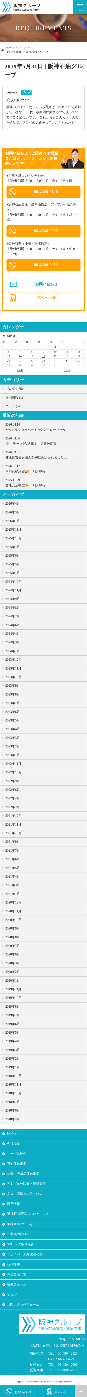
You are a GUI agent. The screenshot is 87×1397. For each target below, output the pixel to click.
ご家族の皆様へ (18, 1234)
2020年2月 (12, 972)
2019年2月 (12, 1058)
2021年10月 (13, 833)
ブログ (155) (14, 389)
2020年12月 (13, 902)
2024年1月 (12, 651)
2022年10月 (13, 772)
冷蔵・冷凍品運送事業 (23, 1174)
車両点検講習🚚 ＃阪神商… (44, 468)
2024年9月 (12, 599)
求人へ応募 (46, 298)
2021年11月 (13, 824)
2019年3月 (12, 1050)
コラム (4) (12, 406)
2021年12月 (13, 815)
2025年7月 (12, 547)
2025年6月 (12, 555)
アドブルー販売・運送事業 (26, 1184)
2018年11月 (13, 1084)
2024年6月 (12, 625)
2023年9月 (12, 685)
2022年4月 (12, 798)
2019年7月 (12, 1015)
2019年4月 (12, 1041)
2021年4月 (12, 876)
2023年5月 (12, 720)
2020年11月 (13, 911)
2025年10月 (13, 538)
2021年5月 (12, 868)
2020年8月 (12, 937)
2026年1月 (12, 521)
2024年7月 (12, 616)
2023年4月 (12, 729)
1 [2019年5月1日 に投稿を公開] (31, 347)
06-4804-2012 (46, 265)
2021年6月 (12, 859)
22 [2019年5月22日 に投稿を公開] (31, 360)
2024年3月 (12, 642)
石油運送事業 (16, 1164)
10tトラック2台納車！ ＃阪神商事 (44, 440)
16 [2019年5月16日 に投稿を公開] (43, 356)
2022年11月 (13, 764)
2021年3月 (12, 885)
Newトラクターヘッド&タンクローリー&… (44, 426)
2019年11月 (13, 989)
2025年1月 (12, 573)
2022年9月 (12, 781)
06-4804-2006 (46, 231)
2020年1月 (12, 980)
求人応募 (56, 1391)
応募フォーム (16, 1284)
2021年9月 (12, 841)
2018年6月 (12, 1110)
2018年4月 (12, 1119)
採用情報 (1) (14, 397)
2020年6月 (12, 954)
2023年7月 (12, 703)
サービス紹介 (16, 1153)
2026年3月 (12, 512)
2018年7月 (12, 1102)
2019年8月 (12, 1006)
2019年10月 (13, 998)
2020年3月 (12, 963)
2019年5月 (12, 1032)
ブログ (22, 47)
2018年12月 (13, 1076)
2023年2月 (12, 746)
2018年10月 (13, 1093)
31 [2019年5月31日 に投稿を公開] (55, 365)
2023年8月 (12, 694)
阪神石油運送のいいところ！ (28, 1214)
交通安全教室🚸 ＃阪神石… (44, 482)
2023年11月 (13, 668)
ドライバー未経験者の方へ (26, 1254)
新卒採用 (13, 1264)
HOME (10, 47)
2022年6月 (12, 789)
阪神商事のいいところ (23, 1224)
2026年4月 (12, 503)
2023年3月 (12, 738)
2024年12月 (13, 581)
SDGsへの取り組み (20, 1244)
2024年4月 (12, 633)
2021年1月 (12, 894)
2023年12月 (13, 659)
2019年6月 (12, 1024)
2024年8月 (12, 607)
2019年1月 (12, 1067)
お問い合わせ (46, 284)
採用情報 (13, 1204)
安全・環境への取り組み (25, 1194)
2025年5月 (12, 564)
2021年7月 (12, 850)
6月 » (67, 370)
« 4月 (20, 370)
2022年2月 (12, 807)
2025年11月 (13, 529)
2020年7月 (12, 946)
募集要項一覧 (16, 1274)
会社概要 (13, 1143)
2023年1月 (12, 755)
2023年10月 (13, 677)
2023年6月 (12, 712)
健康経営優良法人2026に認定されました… (44, 454)
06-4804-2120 (46, 191)
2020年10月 (13, 920)
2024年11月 (13, 590)
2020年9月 (12, 928)
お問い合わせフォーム (23, 1304)
